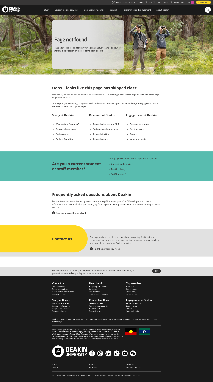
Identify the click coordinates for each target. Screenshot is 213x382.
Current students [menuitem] (164, 2)
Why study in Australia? (67, 124)
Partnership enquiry (139, 124)
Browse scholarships (66, 129)
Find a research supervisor (105, 129)
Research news (100, 139)
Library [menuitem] (143, 2)
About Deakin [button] (162, 9)
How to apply (131, 292)
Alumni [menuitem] (176, 2)
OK (156, 271)
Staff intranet (118, 174)
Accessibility (93, 367)
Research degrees (96, 303)
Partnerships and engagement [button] (137, 9)
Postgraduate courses (60, 308)
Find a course (62, 134)
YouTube (125, 353)
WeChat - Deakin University (133, 353)
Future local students (60, 289)
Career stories (131, 294)
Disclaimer (130, 364)
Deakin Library (118, 169)
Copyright (55, 367)
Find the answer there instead (71, 213)
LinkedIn (108, 353)
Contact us (93, 289)
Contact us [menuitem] (203, 2)
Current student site (122, 164)
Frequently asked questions (99, 286)
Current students (58, 286)
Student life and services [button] (66, 9)
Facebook (92, 353)
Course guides (131, 289)
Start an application (59, 311)
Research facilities (101, 134)
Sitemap (55, 364)
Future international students (63, 292)
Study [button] (46, 9)
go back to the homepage (146, 94)
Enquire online (94, 292)
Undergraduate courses (61, 306)
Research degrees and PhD (106, 124)
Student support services (98, 294)
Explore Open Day (64, 139)
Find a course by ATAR (60, 303)
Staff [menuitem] (151, 2)
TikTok (117, 353)
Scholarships (131, 286)
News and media (138, 139)
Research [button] (113, 9)
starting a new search (120, 94)
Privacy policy (75, 273)
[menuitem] (187, 2)
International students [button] (93, 9)
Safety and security (133, 367)
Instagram (100, 353)
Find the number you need (107, 248)
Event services (136, 129)
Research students (59, 294)
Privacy (92, 364)
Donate (133, 134)
